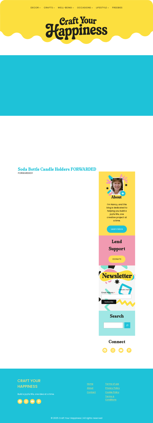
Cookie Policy (112, 392)
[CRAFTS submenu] (54, 7)
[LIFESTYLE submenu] (108, 7)
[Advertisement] (76, 138)
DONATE (116, 259)
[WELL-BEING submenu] (73, 7)
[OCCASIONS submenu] (92, 7)
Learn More (117, 229)
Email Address (108, 292)
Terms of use (112, 383)
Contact (91, 392)
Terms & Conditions (110, 398)
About (90, 388)
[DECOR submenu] (40, 7)
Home (90, 383)
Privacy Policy (112, 388)
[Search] (127, 325)
